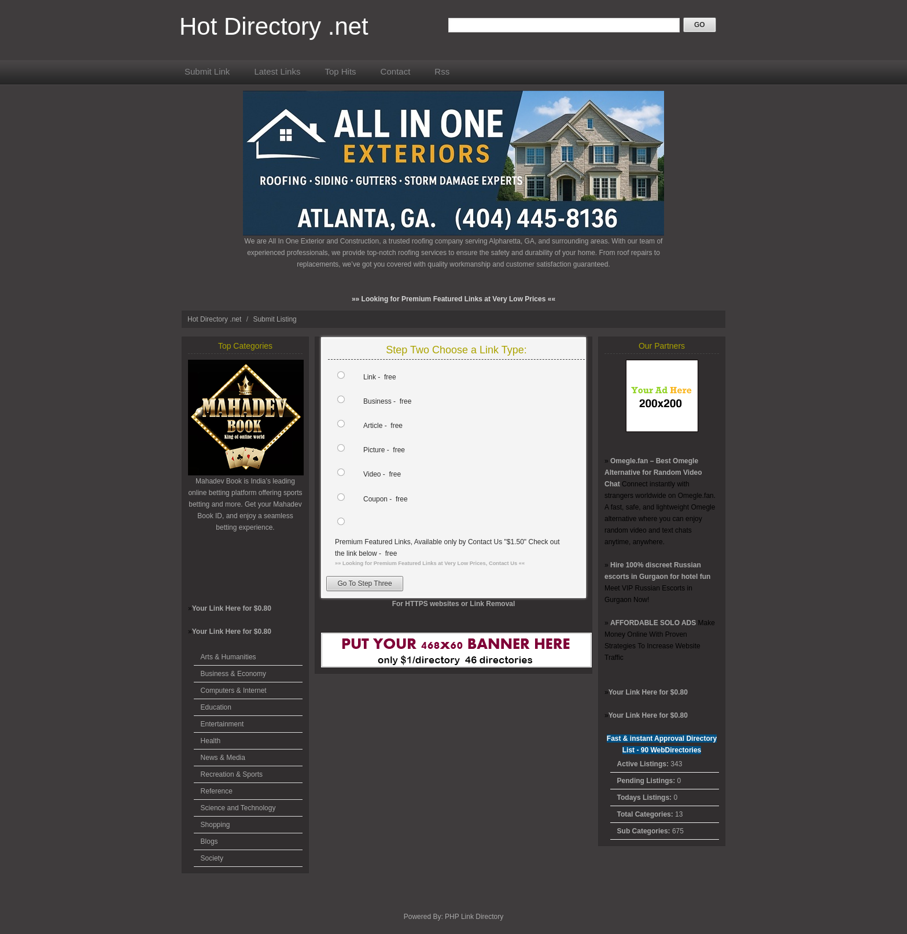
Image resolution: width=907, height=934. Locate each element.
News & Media (223, 758)
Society (212, 858)
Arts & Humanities (228, 657)
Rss (441, 71)
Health (211, 741)
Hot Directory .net (273, 26)
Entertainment (222, 724)
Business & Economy (233, 674)
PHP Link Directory (474, 917)
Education (216, 707)
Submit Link (207, 71)
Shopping (215, 825)
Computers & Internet (234, 690)
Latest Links (277, 71)
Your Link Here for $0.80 (231, 608)
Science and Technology (238, 808)
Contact (396, 71)
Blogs (209, 841)
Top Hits (340, 71)
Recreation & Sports (232, 774)
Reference (217, 791)
